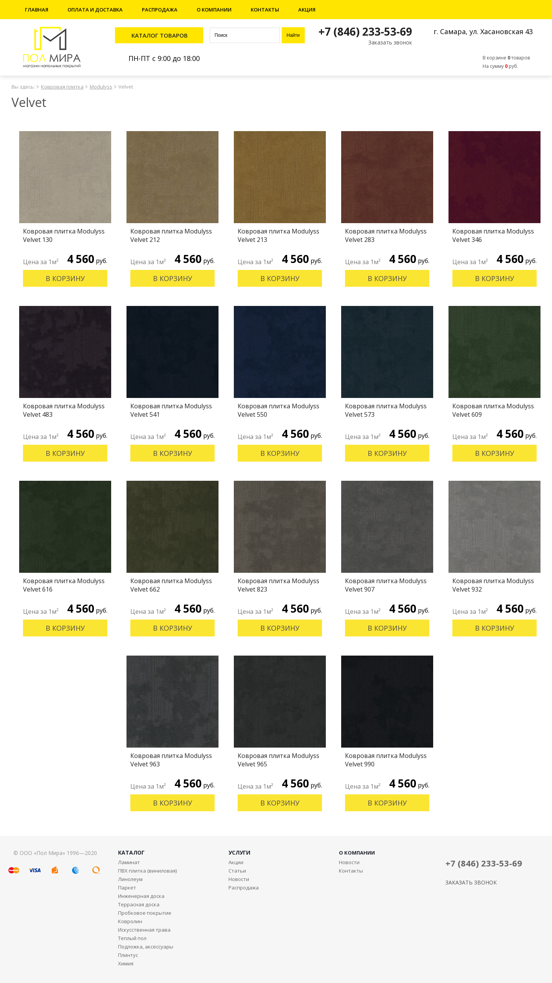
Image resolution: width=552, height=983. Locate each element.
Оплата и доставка (95, 9)
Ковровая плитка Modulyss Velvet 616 (64, 585)
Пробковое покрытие (144, 912)
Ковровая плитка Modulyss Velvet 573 (386, 410)
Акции (235, 862)
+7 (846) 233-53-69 (365, 31)
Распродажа (159, 9)
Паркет (127, 887)
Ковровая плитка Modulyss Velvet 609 (493, 410)
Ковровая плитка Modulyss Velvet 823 (278, 585)
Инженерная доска (141, 896)
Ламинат (129, 862)
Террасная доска (138, 904)
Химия (125, 963)
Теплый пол (132, 938)
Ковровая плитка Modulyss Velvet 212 (171, 235)
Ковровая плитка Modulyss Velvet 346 (493, 235)
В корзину (65, 278)
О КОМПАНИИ (357, 852)
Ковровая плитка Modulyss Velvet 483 (64, 410)
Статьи (237, 870)
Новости (238, 879)
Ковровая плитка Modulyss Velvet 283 (386, 235)
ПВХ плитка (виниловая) (147, 870)
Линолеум (130, 879)
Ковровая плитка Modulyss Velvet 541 (171, 410)
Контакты (265, 9)
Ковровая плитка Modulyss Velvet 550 (278, 410)
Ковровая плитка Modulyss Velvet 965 (278, 759)
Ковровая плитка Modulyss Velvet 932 (493, 585)
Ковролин (130, 921)
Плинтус (128, 955)
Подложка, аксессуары (145, 946)
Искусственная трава (144, 929)
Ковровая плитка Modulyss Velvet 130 (64, 235)
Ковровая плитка (62, 86)
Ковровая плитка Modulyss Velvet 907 (386, 585)
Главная (36, 9)
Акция (306, 9)
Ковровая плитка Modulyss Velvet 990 (386, 759)
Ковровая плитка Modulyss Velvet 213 (278, 235)
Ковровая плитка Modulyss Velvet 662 (171, 585)
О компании (214, 9)
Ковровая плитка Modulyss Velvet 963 (171, 759)
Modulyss (101, 86)
